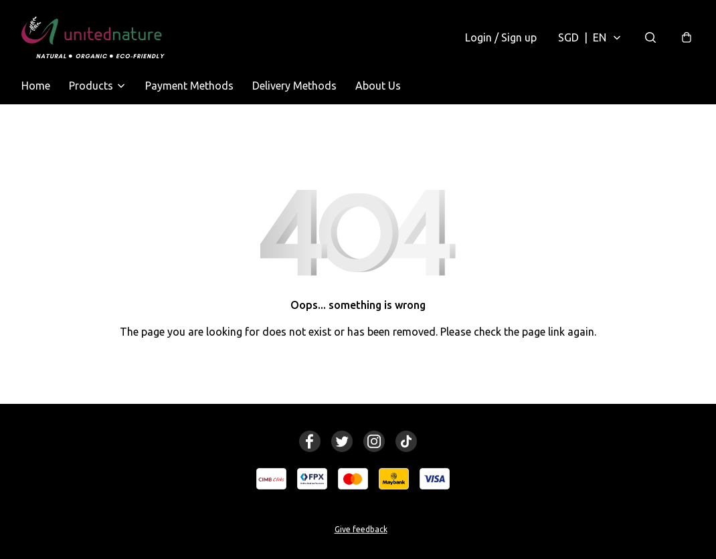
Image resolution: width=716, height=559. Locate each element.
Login (501, 37)
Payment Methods (189, 86)
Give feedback (361, 529)
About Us (378, 86)
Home (35, 86)
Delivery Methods (294, 86)
